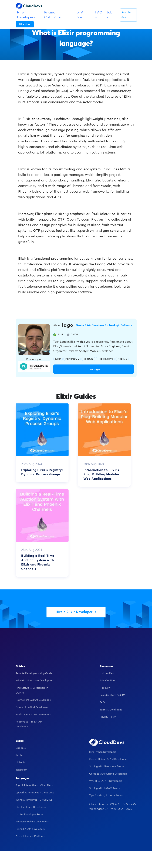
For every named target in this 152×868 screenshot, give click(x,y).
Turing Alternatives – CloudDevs (34, 800)
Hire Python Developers (102, 752)
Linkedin (20, 762)
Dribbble (21, 748)
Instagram (21, 770)
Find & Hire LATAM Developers (33, 715)
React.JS (88, 359)
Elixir (58, 359)
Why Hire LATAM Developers (105, 781)
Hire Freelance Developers (31, 807)
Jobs (109, 15)
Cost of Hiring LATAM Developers (108, 759)
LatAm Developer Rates (29, 815)
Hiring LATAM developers (30, 829)
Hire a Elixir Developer (76, 612)
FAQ (102, 702)
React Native (105, 359)
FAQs (98, 15)
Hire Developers (26, 15)
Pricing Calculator (52, 15)
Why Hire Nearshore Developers (34, 681)
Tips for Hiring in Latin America (107, 796)
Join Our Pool (107, 681)
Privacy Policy (108, 717)
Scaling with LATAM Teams (104, 788)
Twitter (19, 755)
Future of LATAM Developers (32, 707)
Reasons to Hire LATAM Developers (29, 724)
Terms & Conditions (111, 710)
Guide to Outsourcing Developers (108, 774)
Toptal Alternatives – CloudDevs (34, 786)
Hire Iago (93, 369)
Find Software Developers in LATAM (32, 690)
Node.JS (122, 359)
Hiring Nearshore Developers (32, 822)
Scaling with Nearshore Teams (106, 766)
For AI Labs (80, 15)
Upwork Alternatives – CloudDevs (35, 793)
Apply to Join (126, 14)
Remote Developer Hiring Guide (34, 673)
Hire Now (105, 688)
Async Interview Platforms (30, 836)
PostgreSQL (72, 359)
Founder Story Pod (112, 695)
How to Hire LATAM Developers (33, 700)
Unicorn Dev (107, 673)
